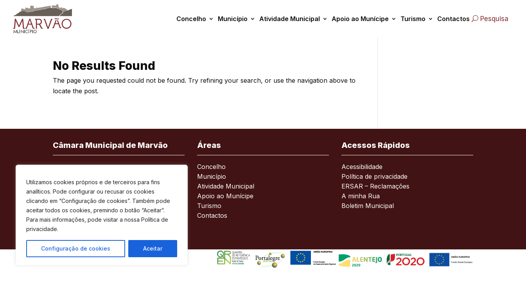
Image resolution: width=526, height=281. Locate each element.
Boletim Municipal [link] (367, 206)
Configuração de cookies (75, 248)
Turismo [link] (412, 18)
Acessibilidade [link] (361, 167)
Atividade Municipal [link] (289, 18)
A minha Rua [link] (360, 196)
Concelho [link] (191, 18)
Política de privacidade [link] (374, 177)
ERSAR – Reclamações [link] (375, 186)
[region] (102, 215)
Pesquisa (494, 19)
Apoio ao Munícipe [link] (360, 18)
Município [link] (233, 18)
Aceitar (152, 248)
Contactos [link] (453, 18)
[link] (47, 18)
